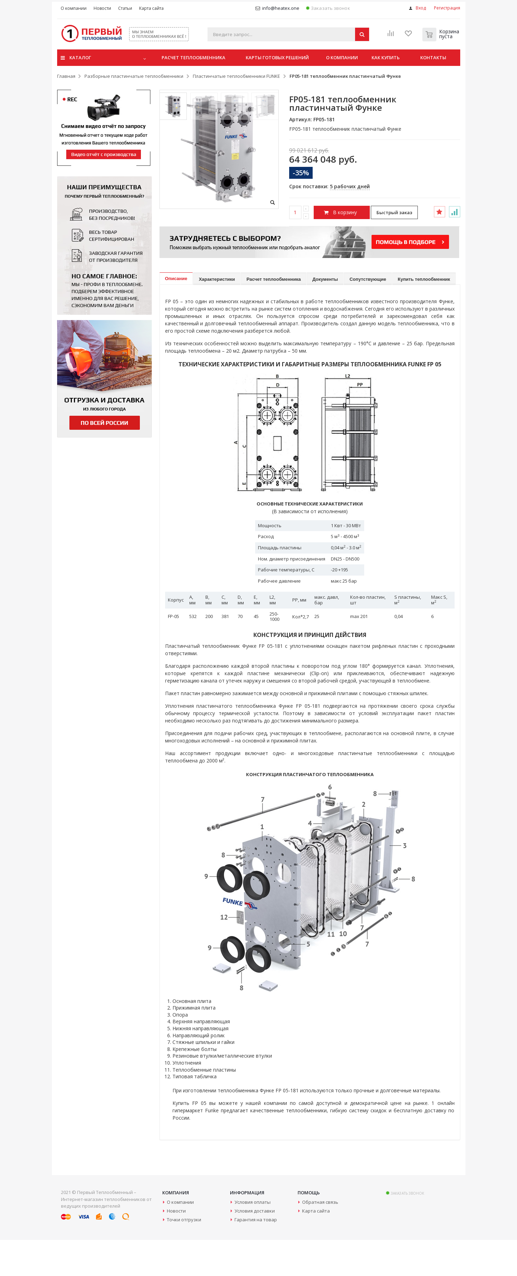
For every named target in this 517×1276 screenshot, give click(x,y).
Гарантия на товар (255, 1256)
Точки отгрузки (184, 1256)
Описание (176, 314)
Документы (325, 315)
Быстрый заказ (394, 213)
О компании (180, 1238)
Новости (176, 1247)
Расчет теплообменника (273, 315)
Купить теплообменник (424, 315)
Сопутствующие (367, 315)
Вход (421, 8)
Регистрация (447, 8)
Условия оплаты (252, 1238)
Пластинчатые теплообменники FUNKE (236, 77)
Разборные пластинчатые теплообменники (133, 77)
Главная (66, 77)
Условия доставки (254, 1247)
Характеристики (217, 315)
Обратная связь (320, 1238)
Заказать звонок (328, 8)
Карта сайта (316, 1247)
